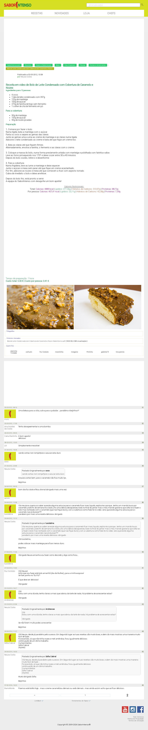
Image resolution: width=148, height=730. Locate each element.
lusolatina (8, 514)
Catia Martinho (10, 436)
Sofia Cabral (9, 643)
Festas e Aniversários (98, 65)
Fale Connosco (138, 717)
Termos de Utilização (136, 721)
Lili (5, 446)
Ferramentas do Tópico (80, 701)
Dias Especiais (70, 65)
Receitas (36, 13)
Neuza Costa (26, 77)
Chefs (111, 13)
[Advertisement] (74, 39)
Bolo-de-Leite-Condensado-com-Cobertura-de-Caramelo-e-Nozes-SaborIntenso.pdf (36, 341)
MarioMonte (9, 688)
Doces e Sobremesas (43, 65)
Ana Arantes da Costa (9, 427)
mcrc (6, 419)
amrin (7, 498)
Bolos (58, 65)
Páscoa (82, 65)
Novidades (62, 13)
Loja (86, 13)
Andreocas (9, 600)
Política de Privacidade (136, 719)
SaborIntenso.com (13, 65)
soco (6, 461)
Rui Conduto (9, 571)
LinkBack (38, 701)
